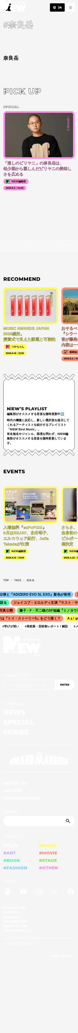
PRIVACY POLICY (17, 930)
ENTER (64, 684)
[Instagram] (39, 892)
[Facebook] (70, 892)
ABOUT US (15, 783)
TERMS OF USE (15, 926)
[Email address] (29, 685)
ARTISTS (12, 790)
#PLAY (10, 845)
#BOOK (11, 860)
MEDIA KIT (12, 917)
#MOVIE (48, 852)
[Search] (39, 821)
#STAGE (48, 860)
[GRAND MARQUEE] (39, 758)
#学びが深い (12, 626)
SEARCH (10, 812)
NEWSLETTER (15, 675)
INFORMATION (15, 921)
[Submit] (68, 821)
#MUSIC (48, 845)
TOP (6, 580)
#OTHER (48, 867)
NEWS (14, 712)
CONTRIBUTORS (21, 798)
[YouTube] (23, 892)
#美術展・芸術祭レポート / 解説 (47, 626)
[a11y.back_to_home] (13, 7)
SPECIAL (18, 722)
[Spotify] (7, 892)
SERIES (16, 732)
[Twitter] (55, 892)
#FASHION (15, 867)
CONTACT (11, 912)
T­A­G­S (17, 580)
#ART (9, 852)
